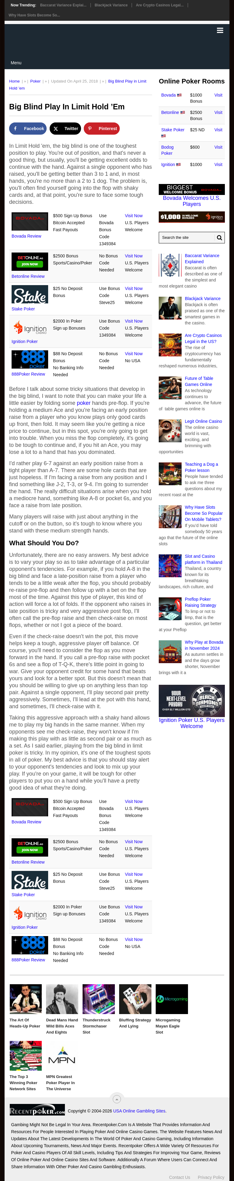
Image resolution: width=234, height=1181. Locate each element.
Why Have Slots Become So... (34, 15)
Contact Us (179, 1177)
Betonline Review (28, 276)
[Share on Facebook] (28, 128)
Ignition (168, 164)
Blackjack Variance (111, 5)
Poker (35, 81)
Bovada (168, 95)
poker (83, 403)
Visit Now (134, 215)
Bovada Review (26, 236)
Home (14, 81)
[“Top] (117, 1099)
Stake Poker (23, 308)
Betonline (170, 112)
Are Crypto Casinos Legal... (160, 5)
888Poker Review (28, 374)
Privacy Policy (211, 1177)
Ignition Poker (25, 341)
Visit (218, 95)
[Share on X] (65, 128)
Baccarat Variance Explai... (63, 5)
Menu (16, 62)
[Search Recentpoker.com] (192, 237)
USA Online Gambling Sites (139, 1111)
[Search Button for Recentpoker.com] (218, 238)
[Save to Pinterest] (102, 128)
